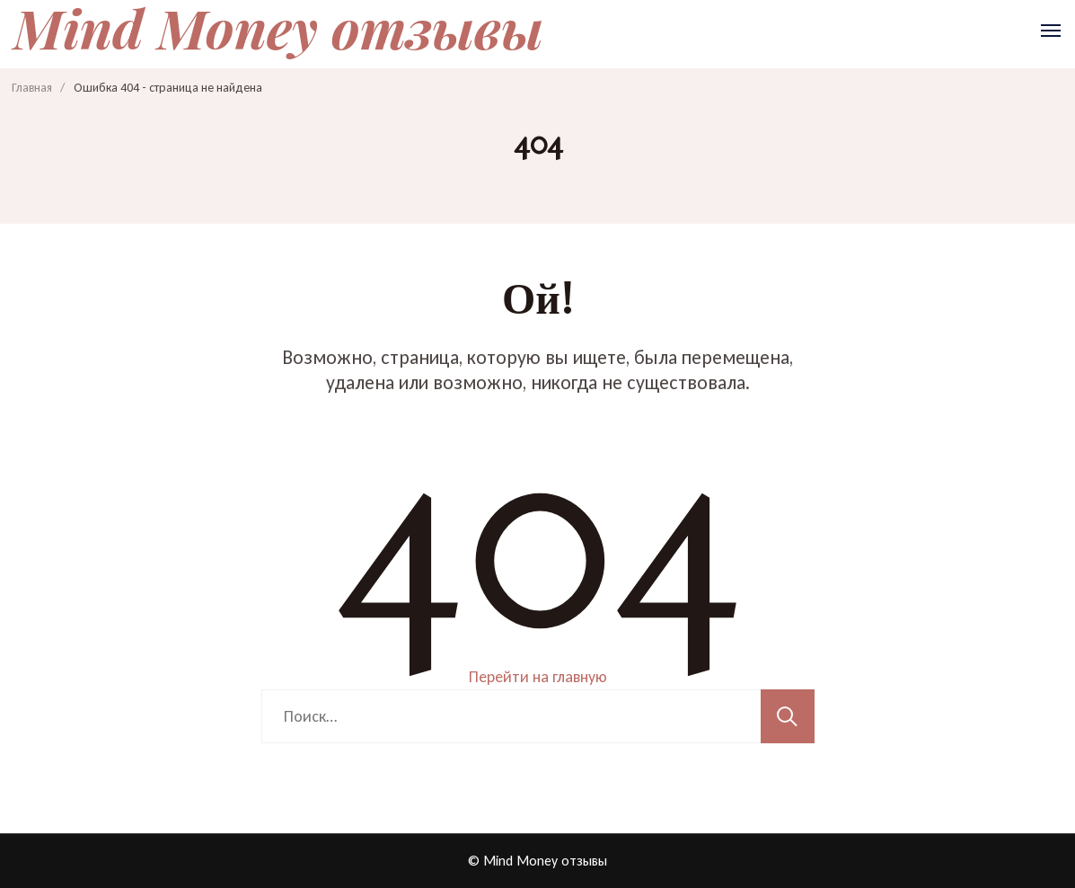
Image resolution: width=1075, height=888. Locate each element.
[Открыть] (1051, 30)
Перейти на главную (538, 677)
